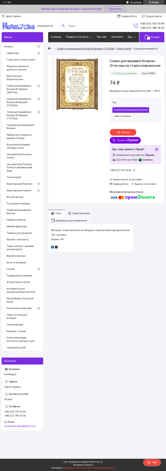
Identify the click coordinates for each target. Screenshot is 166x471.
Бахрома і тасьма (16, 331)
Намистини (13, 53)
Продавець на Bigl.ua (83, 465)
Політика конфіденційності (102, 468)
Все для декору (15, 197)
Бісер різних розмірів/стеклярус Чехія (18, 146)
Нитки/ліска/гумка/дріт (19, 308)
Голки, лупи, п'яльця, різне (21, 59)
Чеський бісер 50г (16, 347)
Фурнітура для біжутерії (20, 184)
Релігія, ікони (124, 48)
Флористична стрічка (18, 282)
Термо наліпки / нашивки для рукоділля (20, 248)
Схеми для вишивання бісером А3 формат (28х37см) (19, 89)
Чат (152, 462)
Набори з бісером (16, 219)
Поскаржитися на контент (75, 468)
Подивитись (114, 8)
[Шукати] (63, 25)
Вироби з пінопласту (18, 239)
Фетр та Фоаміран (16, 262)
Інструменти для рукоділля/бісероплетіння (21, 290)
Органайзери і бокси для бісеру (20, 300)
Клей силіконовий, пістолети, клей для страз (21, 339)
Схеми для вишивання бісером (19, 212)
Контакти (117, 36)
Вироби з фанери (16, 256)
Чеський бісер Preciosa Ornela (19, 156)
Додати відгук (154, 16)
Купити (125, 132)
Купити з (127, 140)
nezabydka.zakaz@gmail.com (20, 426)
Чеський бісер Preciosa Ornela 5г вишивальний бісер (19, 167)
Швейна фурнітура (17, 226)
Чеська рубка (14, 177)
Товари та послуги (77, 36)
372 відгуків (136, 2)
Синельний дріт (15, 324)
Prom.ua (99, 462)
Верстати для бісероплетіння (15, 78)
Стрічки (11, 269)
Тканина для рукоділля (19, 233)
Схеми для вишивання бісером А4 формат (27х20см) (86, 48)
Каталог (8, 46)
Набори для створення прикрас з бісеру (19, 136)
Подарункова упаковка (19, 275)
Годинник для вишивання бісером (21, 127)
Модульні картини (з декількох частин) (18, 68)
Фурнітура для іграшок (19, 190)
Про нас (101, 36)
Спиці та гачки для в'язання (17, 316)
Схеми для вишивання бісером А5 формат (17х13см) (19, 115)
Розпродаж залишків (18, 203)
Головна (56, 36)
